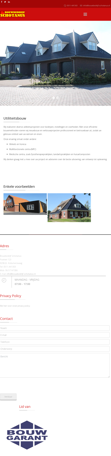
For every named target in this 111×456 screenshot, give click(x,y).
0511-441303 (72, 5)
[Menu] (85, 14)
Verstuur (11, 396)
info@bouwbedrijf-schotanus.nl (96, 5)
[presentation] (25, 384)
